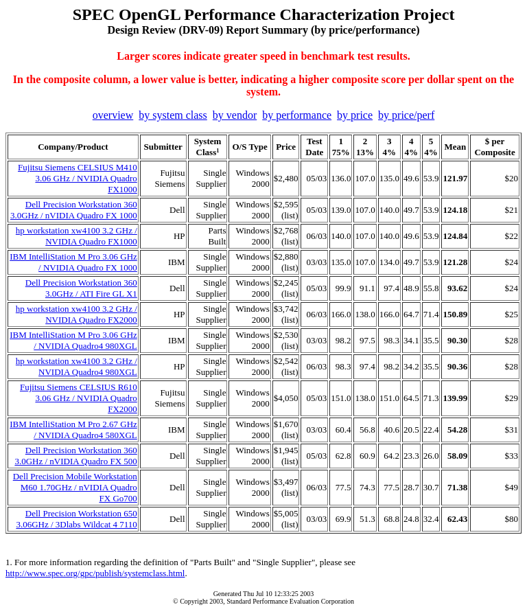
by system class (173, 115)
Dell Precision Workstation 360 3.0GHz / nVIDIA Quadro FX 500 (75, 455)
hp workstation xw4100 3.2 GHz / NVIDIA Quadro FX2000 (76, 314)
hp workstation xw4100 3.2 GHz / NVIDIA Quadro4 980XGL (76, 366)
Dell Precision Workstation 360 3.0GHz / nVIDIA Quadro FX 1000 (73, 209)
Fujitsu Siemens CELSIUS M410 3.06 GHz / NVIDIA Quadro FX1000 (77, 178)
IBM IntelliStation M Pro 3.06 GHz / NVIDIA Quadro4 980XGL (73, 340)
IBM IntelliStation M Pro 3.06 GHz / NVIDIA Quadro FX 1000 (73, 262)
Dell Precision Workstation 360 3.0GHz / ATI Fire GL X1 (81, 288)
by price (355, 115)
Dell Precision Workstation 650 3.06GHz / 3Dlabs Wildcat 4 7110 (76, 518)
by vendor (235, 115)
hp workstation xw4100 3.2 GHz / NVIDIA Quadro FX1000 (76, 236)
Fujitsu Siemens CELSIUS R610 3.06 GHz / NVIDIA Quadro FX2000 (78, 398)
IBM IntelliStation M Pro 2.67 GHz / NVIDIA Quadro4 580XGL (73, 429)
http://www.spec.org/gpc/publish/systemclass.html (95, 573)
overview (113, 115)
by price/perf (406, 115)
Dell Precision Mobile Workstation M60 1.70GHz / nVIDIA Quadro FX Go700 (75, 487)
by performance (296, 115)
